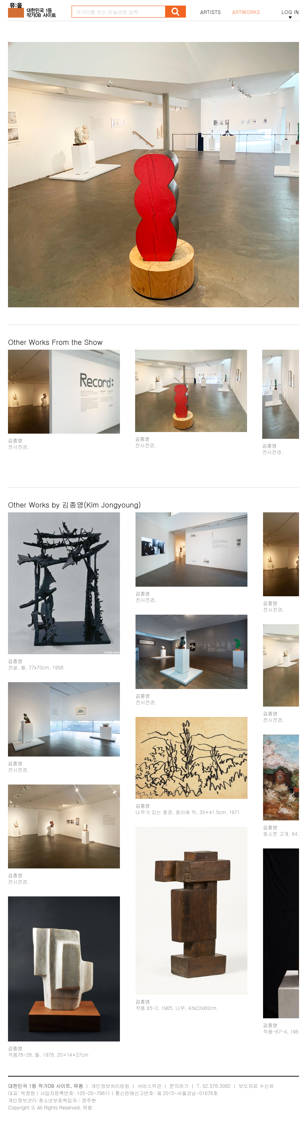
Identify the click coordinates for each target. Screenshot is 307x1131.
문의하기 (179, 1085)
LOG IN (290, 12)
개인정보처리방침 (110, 1085)
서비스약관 (149, 1085)
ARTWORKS (246, 12)
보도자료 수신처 (256, 1085)
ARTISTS (210, 12)
